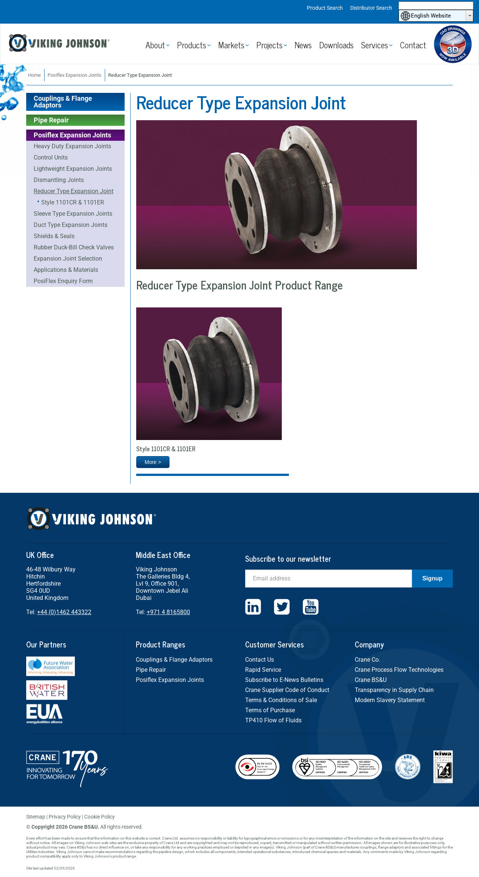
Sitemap (35, 817)
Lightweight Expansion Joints (73, 168)
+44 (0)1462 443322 (64, 612)
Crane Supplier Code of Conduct (287, 690)
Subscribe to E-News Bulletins (284, 679)
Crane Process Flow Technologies (399, 669)
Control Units (51, 157)
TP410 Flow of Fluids (273, 720)
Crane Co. (367, 659)
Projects (269, 45)
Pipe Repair (51, 120)
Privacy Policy (65, 817)
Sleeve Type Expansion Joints (73, 213)
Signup (432, 578)
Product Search (325, 8)
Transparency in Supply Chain (394, 690)
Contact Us (259, 659)
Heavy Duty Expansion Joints (72, 146)
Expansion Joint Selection (68, 258)
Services (374, 45)
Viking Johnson (60, 44)
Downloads (336, 45)
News (303, 45)
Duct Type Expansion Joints (70, 224)
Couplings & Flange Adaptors (63, 101)
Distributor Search (371, 8)
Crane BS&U (371, 679)
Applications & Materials (66, 269)
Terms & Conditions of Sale (281, 700)
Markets (231, 45)
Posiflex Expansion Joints (74, 75)
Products (191, 45)
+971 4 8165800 (168, 612)
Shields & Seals (54, 236)
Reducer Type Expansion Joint (73, 191)
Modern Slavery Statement (390, 700)
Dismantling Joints (59, 179)
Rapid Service (263, 669)
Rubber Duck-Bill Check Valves (74, 247)
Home (34, 75)
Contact (413, 45)
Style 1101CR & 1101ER (72, 202)
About (155, 45)
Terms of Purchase (270, 710)
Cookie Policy (99, 817)
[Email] (328, 579)
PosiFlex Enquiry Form (63, 281)
